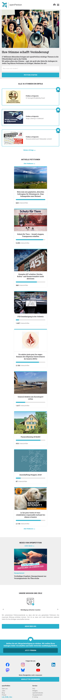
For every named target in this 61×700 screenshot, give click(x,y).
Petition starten (30, 75)
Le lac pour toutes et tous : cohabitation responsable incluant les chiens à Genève (30, 515)
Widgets (35, 691)
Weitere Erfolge (28, 150)
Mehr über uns (30, 626)
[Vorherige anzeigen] (3, 609)
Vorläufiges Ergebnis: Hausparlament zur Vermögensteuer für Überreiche (30, 577)
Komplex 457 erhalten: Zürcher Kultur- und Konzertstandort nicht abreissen (30, 276)
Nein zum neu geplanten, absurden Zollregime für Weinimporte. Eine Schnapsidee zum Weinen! (30, 194)
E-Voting (35, 697)
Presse (4, 695)
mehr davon (29, 546)
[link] (58, 5)
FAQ (33, 688)
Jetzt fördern (30, 650)
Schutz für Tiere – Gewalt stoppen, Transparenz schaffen (30, 235)
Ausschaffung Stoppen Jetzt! (30, 475)
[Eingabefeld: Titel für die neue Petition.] (30, 68)
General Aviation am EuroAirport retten (30, 398)
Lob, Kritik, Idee (7, 697)
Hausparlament (19, 573)
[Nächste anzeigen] (57, 609)
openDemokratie (37, 693)
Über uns (5, 688)
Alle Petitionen (29, 163)
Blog (3, 693)
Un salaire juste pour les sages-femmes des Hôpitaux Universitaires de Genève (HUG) (30, 356)
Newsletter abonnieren (30, 679)
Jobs (3, 691)
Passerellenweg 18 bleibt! (30, 437)
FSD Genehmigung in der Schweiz (30, 316)
